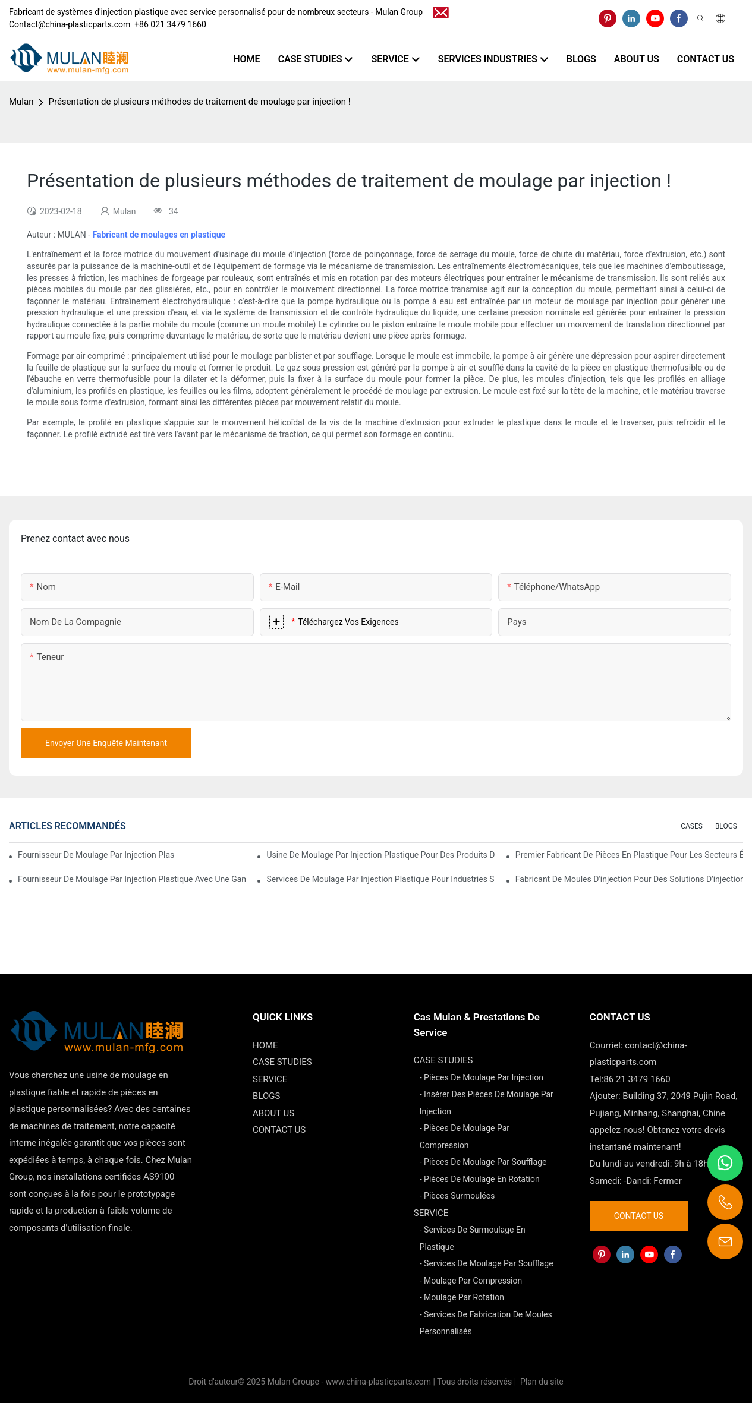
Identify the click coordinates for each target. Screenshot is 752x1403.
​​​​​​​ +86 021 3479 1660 (168, 24)
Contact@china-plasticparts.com (69, 24)
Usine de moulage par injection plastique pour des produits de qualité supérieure (380, 855)
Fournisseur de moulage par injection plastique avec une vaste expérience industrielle (96, 855)
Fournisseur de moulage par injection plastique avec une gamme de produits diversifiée (132, 879)
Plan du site (541, 1381)
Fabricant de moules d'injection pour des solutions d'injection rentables (629, 879)
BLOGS (726, 826)
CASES (692, 826)
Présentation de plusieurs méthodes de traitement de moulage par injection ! (199, 101)
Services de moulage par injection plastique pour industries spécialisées (380, 879)
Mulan (21, 101)
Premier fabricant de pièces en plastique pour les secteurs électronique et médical (629, 855)
